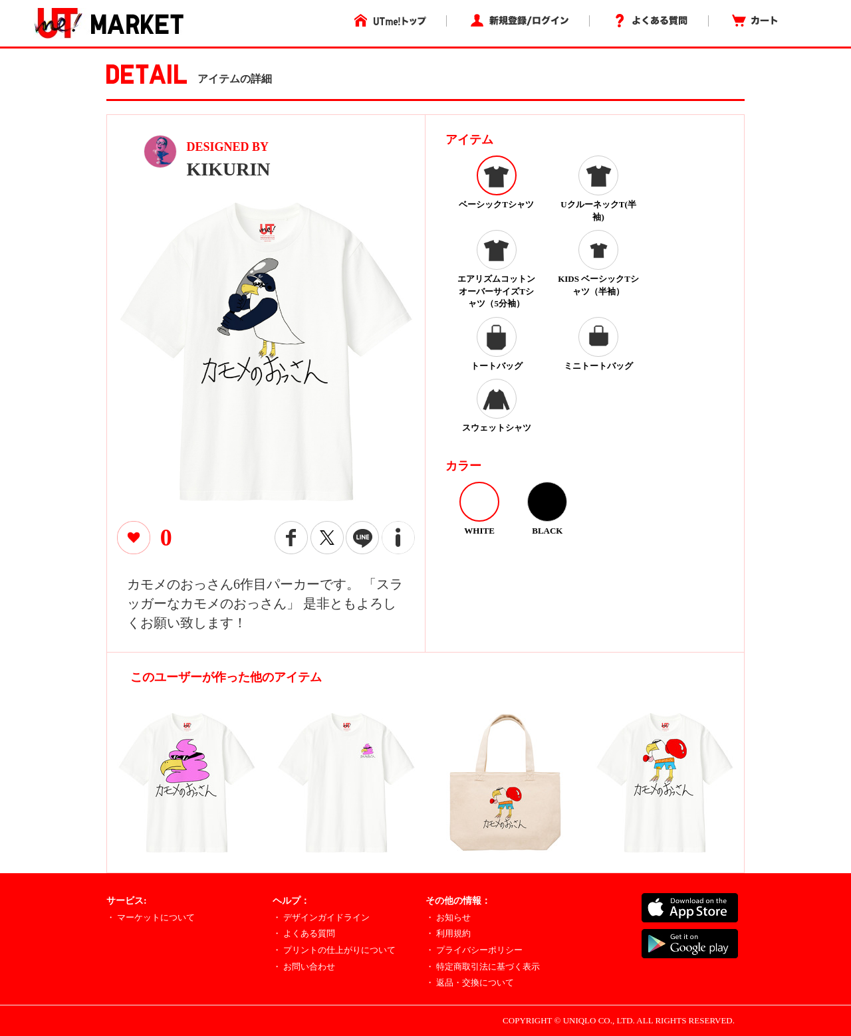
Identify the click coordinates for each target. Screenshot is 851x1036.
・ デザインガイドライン (321, 917)
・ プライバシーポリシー (474, 950)
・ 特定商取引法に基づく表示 (483, 967)
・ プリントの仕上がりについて (334, 950)
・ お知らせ (448, 917)
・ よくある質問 (304, 933)
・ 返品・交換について (470, 982)
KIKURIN (229, 169)
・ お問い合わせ (304, 967)
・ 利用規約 (448, 933)
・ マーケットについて (150, 917)
